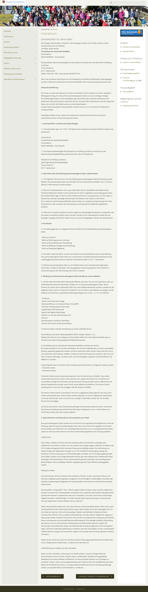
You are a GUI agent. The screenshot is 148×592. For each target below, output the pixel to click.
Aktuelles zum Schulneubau (14, 79)
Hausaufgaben (128, 91)
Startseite (7, 31)
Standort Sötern (129, 51)
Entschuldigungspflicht (131, 73)
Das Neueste (8, 36)
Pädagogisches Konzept (12, 58)
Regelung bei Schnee (130, 106)
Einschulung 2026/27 (11, 47)
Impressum (81, 589)
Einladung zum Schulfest (13, 74)
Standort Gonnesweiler (131, 47)
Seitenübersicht (68, 589)
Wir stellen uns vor (11, 52)
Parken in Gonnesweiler (132, 62)
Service (6, 63)
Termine (7, 42)
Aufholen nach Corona (12, 69)
